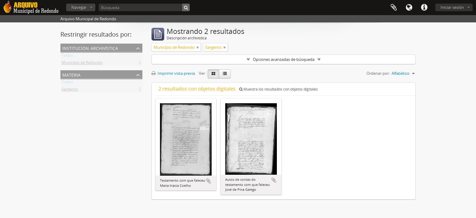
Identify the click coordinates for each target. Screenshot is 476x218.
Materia (71, 74)
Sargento (70, 90)
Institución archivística (90, 48)
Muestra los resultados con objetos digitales (278, 89)
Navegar (79, 7)
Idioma (408, 7)
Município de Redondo (82, 63)
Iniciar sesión (452, 7)
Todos (67, 56)
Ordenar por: (378, 73)
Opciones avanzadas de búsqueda (283, 59)
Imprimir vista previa (173, 73)
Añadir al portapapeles (209, 181)
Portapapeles (393, 7)
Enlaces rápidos (424, 7)
